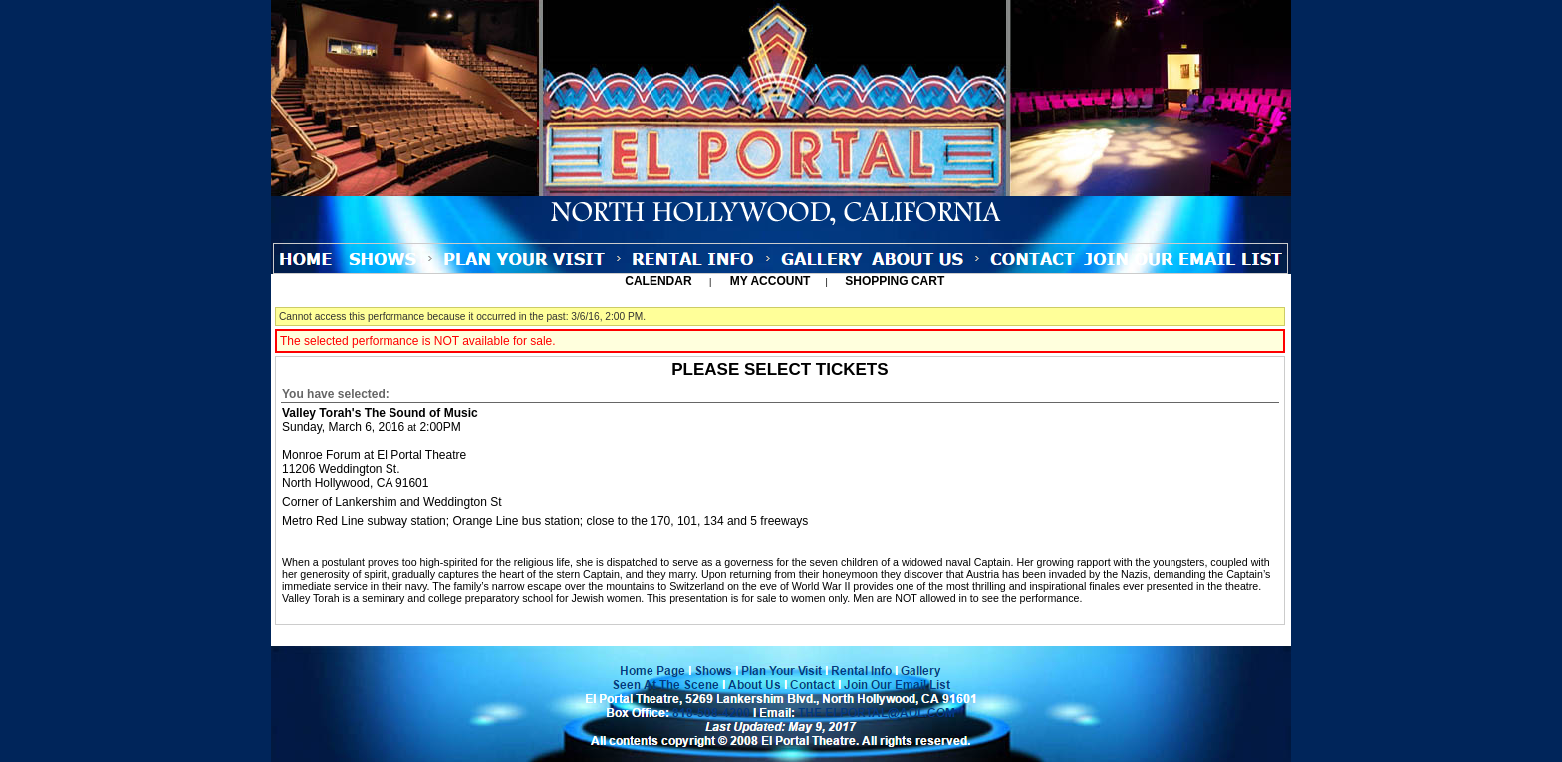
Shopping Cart (894, 281)
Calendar (658, 281)
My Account (768, 281)
